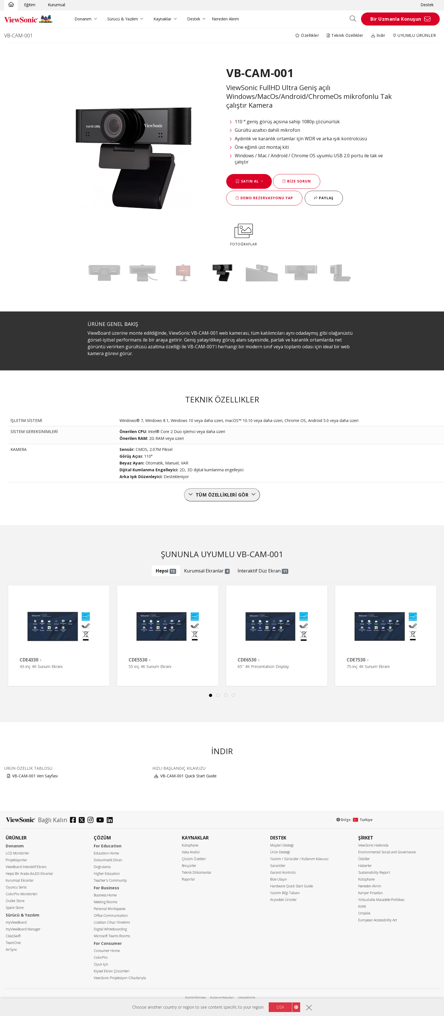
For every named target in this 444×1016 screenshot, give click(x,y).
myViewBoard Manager (23, 929)
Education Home (106, 853)
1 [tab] (211, 695)
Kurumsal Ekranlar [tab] (207, 571)
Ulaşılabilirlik (246, 997)
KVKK (362, 906)
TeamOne (13, 942)
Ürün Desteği (280, 852)
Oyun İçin (101, 964)
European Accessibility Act (377, 920)
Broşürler (189, 865)
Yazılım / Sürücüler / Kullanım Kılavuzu (299, 858)
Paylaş (324, 198)
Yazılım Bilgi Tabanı (285, 892)
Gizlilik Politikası (195, 997)
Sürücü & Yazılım (122, 19)
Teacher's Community (110, 880)
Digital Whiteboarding (110, 929)
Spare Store (15, 907)
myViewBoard (16, 922)
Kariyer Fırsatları (370, 892)
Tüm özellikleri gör (222, 495)
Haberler (365, 865)
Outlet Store (15, 900)
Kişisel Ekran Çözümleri (111, 971)
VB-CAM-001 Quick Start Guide (188, 776)
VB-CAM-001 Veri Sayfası (35, 776)
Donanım (82, 19)
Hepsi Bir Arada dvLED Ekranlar (29, 873)
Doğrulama (102, 866)
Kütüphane (190, 845)
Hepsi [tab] (166, 571)
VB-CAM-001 (18, 35)
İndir (378, 35)
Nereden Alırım (225, 19)
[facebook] (74, 820)
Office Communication (111, 915)
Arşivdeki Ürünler (283, 899)
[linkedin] (111, 820)
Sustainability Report (374, 872)
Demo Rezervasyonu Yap (264, 198)
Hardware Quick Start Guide (291, 886)
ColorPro (101, 957)
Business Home (105, 895)
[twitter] (83, 820)
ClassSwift (13, 936)
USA (280, 1007)
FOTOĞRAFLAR (243, 234)
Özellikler (307, 35)
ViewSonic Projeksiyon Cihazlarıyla (120, 977)
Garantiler (277, 865)
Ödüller (364, 858)
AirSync (11, 949)
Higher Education (107, 873)
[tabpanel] (58, 636)
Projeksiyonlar (16, 860)
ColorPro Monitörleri (21, 894)
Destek (427, 4)
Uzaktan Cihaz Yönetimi (112, 922)
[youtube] (101, 820)
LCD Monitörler (17, 853)
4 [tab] (233, 695)
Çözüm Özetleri (194, 858)
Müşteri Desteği (282, 845)
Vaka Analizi (191, 852)
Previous (15, 630)
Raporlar (188, 879)
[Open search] (355, 19)
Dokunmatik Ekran (108, 860)
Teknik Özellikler (345, 35)
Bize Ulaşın (278, 879)
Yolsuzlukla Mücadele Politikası (381, 899)
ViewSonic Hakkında (373, 845)
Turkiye (363, 819)
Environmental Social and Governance (387, 852)
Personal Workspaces (109, 908)
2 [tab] (218, 695)
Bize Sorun (296, 181)
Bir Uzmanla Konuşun (395, 19)
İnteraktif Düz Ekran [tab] (263, 571)
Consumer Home (107, 950)
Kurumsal (56, 4)
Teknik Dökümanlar (197, 872)
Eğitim (29, 4)
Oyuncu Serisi (16, 887)
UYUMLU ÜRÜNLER (414, 35)
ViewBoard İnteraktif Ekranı (26, 866)
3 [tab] (226, 695)
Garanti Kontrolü (283, 872)
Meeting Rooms (105, 902)
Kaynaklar (162, 19)
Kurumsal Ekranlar (20, 880)
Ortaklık (364, 913)
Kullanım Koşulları (222, 997)
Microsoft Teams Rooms (112, 936)
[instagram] (91, 820)
